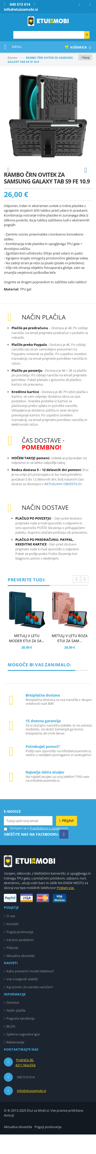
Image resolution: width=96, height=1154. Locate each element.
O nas (10, 935)
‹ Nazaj (85, 57)
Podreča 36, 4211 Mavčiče (25, 1082)
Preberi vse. (65, 907)
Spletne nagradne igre (23, 1053)
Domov (12, 58)
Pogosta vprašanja (20, 1037)
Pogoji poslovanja (19, 951)
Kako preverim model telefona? (30, 990)
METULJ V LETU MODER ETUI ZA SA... (27, 658)
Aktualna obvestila (20, 975)
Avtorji (9, 1134)
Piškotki (12, 967)
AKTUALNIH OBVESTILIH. (63, 503)
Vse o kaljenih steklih (22, 998)
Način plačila (15, 1030)
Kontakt (12, 943)
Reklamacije (15, 1061)
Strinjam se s (16, 847)
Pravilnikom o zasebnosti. (49, 847)
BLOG (10, 1045)
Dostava (12, 1022)
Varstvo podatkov (20, 959)
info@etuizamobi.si (31, 1110)
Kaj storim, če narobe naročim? (29, 1006)
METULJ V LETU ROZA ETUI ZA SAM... (70, 658)
